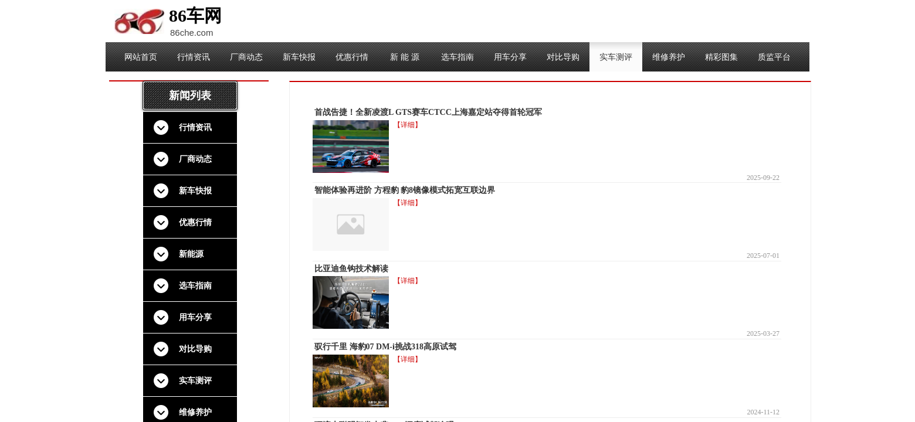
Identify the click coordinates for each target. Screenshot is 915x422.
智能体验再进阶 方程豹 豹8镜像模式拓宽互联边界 (404, 190)
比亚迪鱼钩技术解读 (351, 268)
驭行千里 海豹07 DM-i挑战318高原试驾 (385, 346)
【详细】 (408, 125)
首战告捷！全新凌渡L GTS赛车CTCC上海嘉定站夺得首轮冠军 (428, 112)
